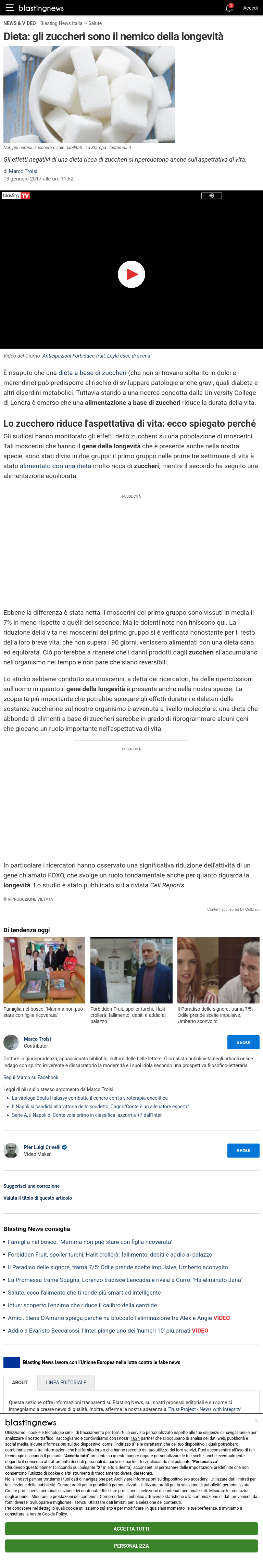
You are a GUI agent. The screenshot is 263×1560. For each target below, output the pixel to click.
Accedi (250, 8)
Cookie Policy (54, 1514)
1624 (135, 1438)
